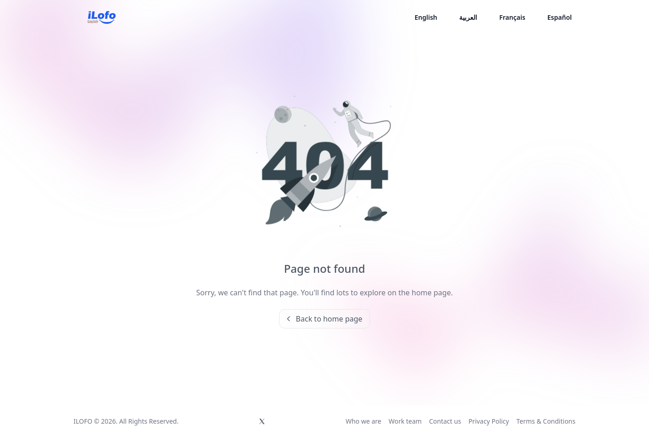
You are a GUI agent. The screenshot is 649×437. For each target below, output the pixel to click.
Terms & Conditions (545, 421)
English (426, 17)
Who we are (363, 421)
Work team (404, 421)
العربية (468, 17)
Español (559, 17)
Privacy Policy (488, 421)
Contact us (445, 421)
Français (512, 17)
